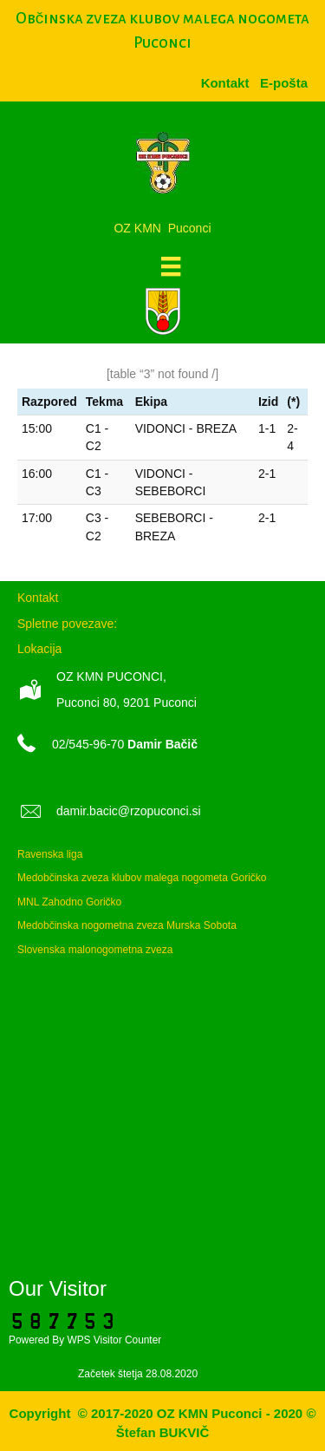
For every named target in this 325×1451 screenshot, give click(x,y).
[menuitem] (284, 82)
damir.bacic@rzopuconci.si (128, 811)
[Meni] (171, 266)
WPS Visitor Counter (114, 1340)
